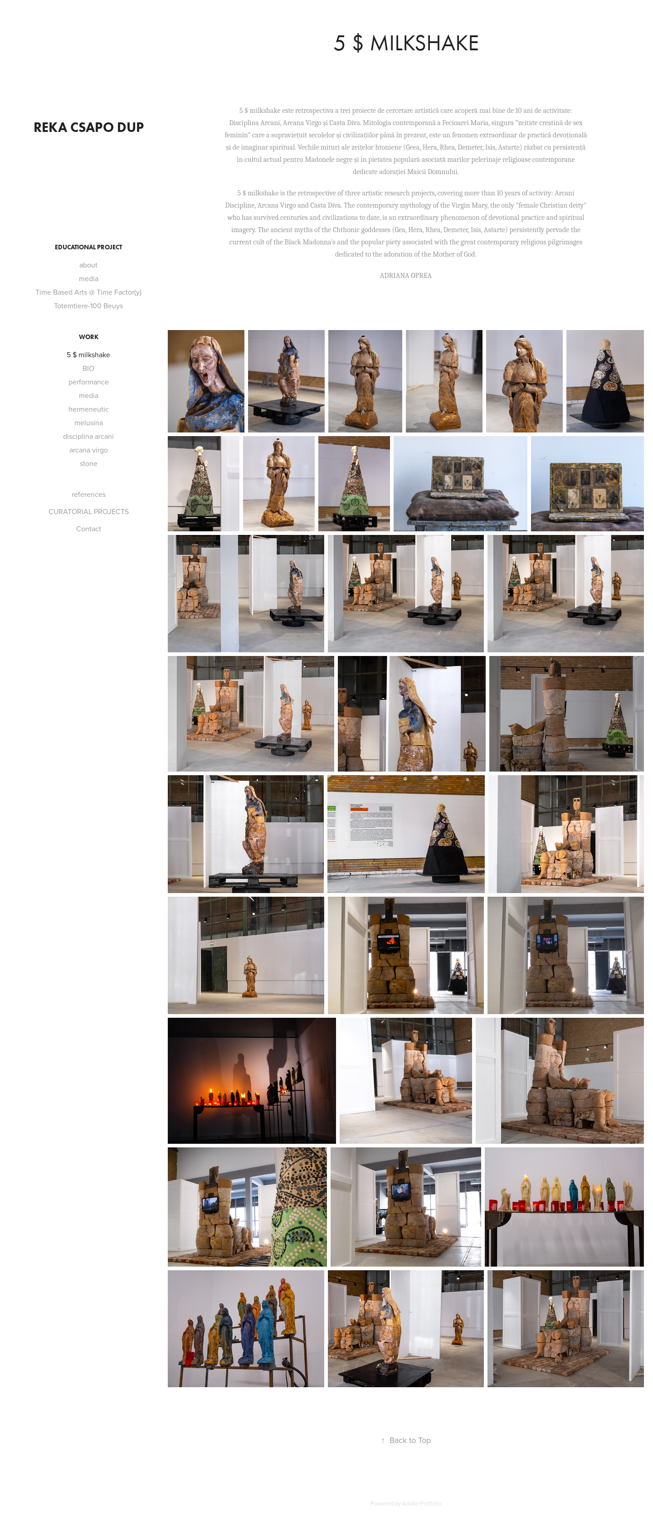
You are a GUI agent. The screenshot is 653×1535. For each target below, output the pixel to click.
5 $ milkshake (88, 354)
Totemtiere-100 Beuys (88, 306)
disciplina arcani (88, 436)
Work (88, 337)
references (89, 494)
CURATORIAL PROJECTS (89, 511)
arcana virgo (88, 450)
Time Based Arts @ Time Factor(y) (88, 292)
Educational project (88, 247)
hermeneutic (88, 409)
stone (88, 463)
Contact (88, 529)
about (88, 265)
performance (88, 382)
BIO (88, 368)
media (88, 278)
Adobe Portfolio (421, 1503)
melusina (88, 422)
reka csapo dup (89, 127)
